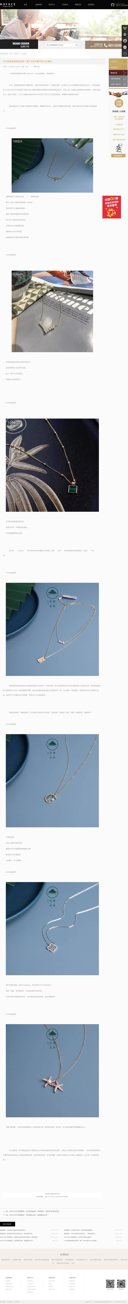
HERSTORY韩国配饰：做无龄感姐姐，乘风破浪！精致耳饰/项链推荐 (34, 1211)
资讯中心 (52, 4)
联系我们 (91, 4)
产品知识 (24, 54)
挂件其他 (51, 1289)
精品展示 (52, 1278)
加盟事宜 (72, 1284)
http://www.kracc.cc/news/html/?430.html (56, 1196)
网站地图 (3, 1302)
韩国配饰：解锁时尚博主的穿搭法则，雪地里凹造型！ (17, 1233)
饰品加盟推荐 (69, 1260)
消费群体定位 (10, 1286)
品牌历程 (8, 1289)
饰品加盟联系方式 (82, 1260)
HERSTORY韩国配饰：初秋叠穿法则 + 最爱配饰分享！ (29, 1215)
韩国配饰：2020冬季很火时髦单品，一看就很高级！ (80, 1233)
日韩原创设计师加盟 (62, 1263)
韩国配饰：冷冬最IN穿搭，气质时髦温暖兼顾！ (78, 1230)
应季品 (51, 1286)
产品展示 (65, 4)
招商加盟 (72, 1281)
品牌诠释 (38, 4)
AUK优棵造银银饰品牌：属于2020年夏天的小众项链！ (81, 1240)
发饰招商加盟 (17, 1260)
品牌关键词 (9, 1284)
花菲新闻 (30, 1281)
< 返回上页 (36, 66)
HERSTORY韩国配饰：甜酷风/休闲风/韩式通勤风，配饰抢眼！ (19, 1237)
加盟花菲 (78, 4)
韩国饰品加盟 (28, 1260)
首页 (25, 4)
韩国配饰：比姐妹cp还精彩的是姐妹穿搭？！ (14, 1230)
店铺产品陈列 (31, 1289)
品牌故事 (8, 1278)
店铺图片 (72, 1289)
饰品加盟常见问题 (95, 1260)
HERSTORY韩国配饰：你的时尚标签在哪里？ (78, 1237)
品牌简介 (8, 1281)
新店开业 (30, 1292)
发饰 (50, 1284)
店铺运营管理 (31, 1286)
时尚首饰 (51, 1281)
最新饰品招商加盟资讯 (111, 1260)
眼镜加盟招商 (6, 1260)
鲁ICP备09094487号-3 (120, 1302)
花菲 (73, 1263)
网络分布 (72, 1286)
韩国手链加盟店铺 (57, 1260)
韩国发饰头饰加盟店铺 (42, 1260)
